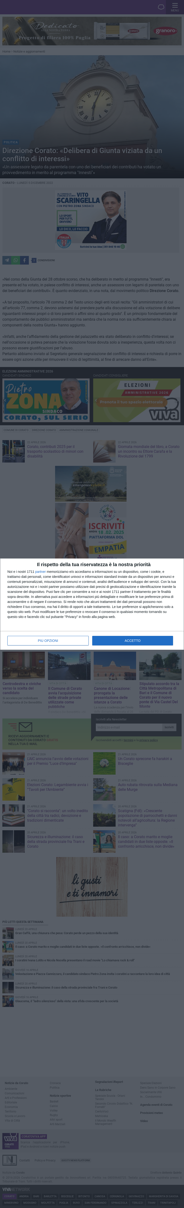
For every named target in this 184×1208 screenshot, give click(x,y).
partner (40, 571)
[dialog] (92, 604)
